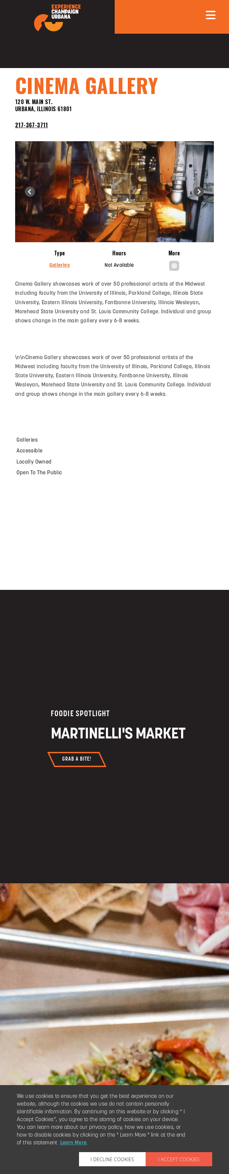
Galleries (59, 265)
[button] (30, 191)
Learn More (73, 1143)
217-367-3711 (31, 125)
